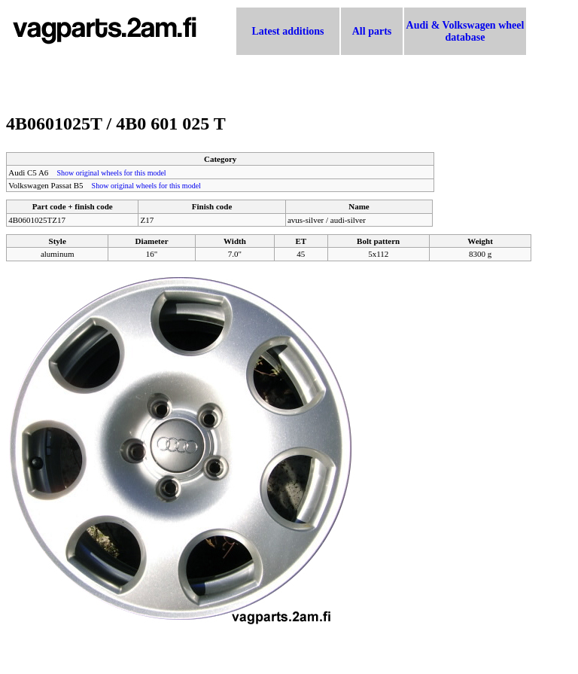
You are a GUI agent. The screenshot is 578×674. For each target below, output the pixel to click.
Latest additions (287, 31)
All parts (372, 31)
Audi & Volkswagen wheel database (465, 31)
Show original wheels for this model (111, 173)
